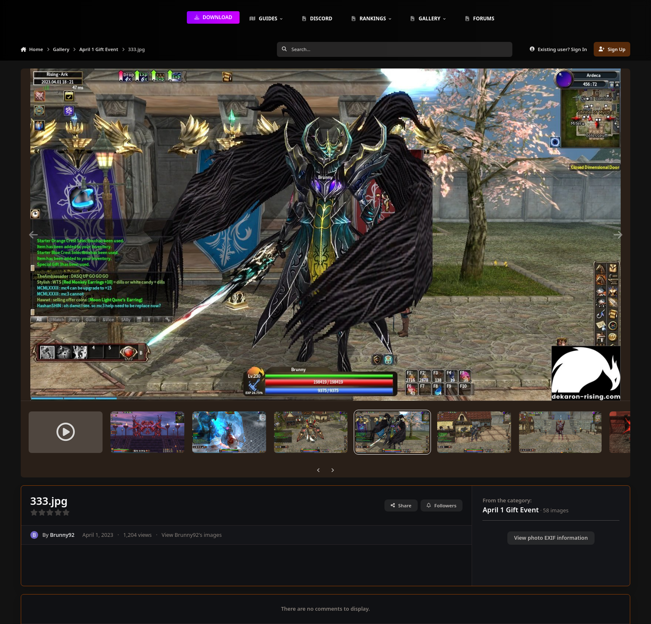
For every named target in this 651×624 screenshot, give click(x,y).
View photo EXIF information (551, 537)
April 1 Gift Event (510, 509)
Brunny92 (62, 534)
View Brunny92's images (192, 534)
